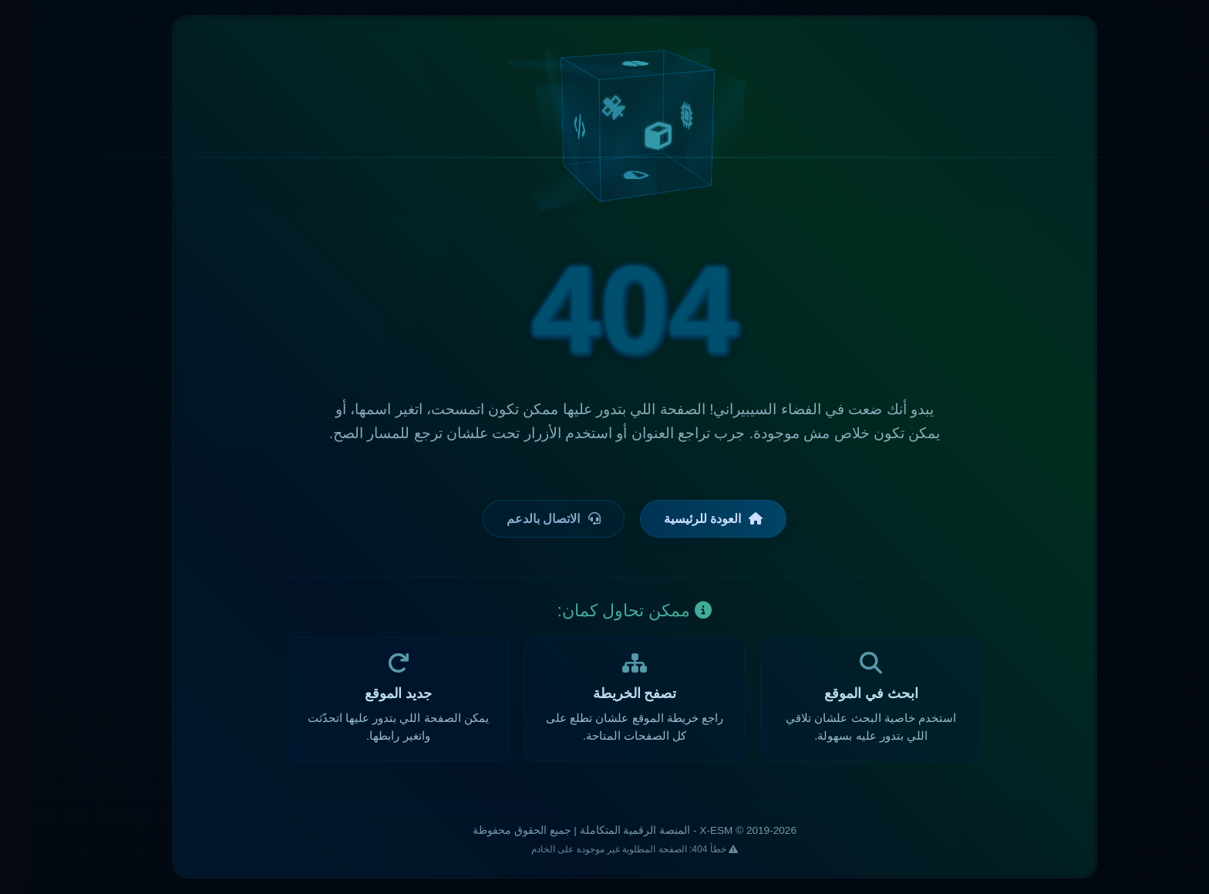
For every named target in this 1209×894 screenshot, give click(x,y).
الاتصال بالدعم (523, 518)
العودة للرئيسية (683, 518)
